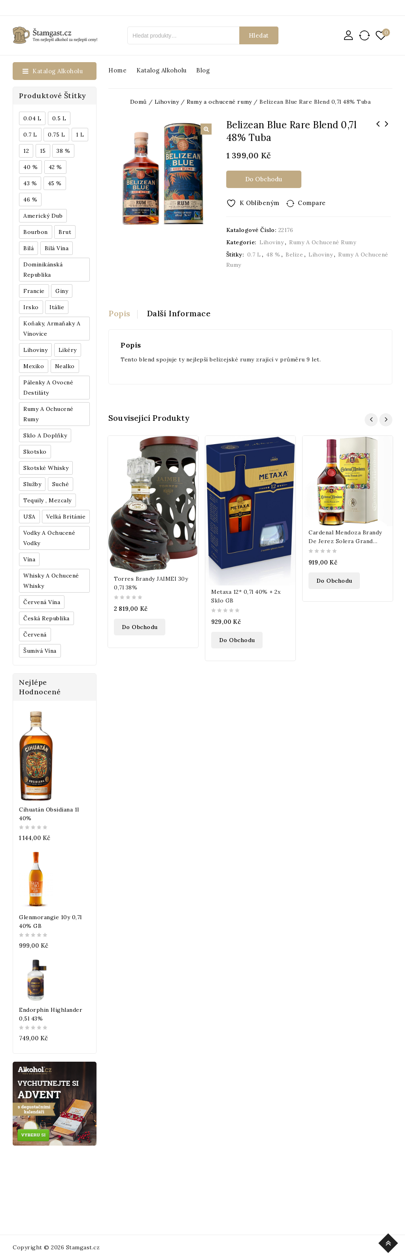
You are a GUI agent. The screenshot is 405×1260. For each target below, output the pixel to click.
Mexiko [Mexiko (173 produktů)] (33, 366)
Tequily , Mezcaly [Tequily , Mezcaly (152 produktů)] (47, 500)
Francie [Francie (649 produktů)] (34, 291)
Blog (203, 70)
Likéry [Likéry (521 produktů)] (68, 349)
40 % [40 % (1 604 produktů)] (30, 167)
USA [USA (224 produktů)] (29, 516)
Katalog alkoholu (161, 70)
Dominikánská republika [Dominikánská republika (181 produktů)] (42, 269)
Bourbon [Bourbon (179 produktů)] (35, 232)
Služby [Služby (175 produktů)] (32, 484)
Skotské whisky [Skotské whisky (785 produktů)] (45, 467)
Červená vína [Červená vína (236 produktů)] (41, 602)
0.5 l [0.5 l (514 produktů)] (59, 118)
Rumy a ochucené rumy (322, 242)
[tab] (123, 313)
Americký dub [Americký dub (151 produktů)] (42, 215)
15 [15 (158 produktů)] (43, 150)
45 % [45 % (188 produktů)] (55, 183)
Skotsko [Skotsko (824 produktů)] (35, 451)
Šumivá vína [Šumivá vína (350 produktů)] (40, 650)
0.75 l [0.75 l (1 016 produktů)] (56, 134)
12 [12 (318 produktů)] (26, 150)
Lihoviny (271, 242)
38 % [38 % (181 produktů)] (63, 150)
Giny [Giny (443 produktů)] (61, 291)
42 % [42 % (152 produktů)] (55, 167)
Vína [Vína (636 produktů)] (29, 559)
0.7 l (254, 254)
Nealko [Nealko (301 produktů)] (65, 366)
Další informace (179, 313)
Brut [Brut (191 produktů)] (65, 232)
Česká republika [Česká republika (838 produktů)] (46, 618)
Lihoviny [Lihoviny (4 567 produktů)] (35, 349)
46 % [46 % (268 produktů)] (30, 199)
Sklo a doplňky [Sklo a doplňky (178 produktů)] (45, 435)
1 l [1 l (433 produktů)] (80, 134)
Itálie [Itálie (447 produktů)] (56, 307)
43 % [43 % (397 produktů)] (30, 183)
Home (117, 70)
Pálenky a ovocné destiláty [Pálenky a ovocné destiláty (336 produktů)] (48, 387)
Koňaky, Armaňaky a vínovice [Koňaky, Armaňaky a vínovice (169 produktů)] (51, 328)
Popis (119, 313)
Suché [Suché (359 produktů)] (60, 484)
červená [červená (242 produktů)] (35, 634)
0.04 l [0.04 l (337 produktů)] (32, 118)
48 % (273, 254)
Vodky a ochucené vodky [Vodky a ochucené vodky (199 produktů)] (49, 538)
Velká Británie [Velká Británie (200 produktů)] (65, 516)
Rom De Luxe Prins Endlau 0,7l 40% (377, 129)
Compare (312, 203)
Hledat (259, 35)
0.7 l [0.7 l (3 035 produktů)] (30, 134)
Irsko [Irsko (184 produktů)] (31, 307)
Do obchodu (263, 179)
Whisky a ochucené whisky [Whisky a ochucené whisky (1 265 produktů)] (51, 580)
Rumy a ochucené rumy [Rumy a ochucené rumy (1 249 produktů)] (48, 414)
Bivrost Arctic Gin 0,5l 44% (386, 129)
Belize (294, 254)
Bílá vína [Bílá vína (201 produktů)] (57, 248)
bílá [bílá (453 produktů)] (28, 248)
